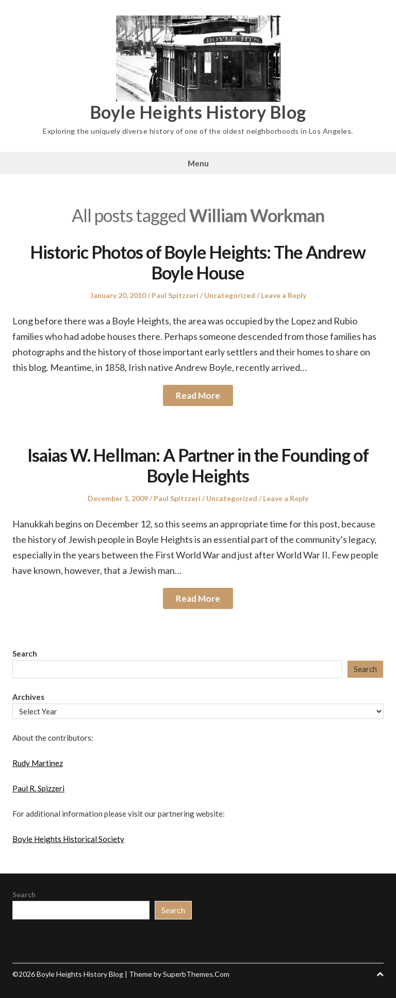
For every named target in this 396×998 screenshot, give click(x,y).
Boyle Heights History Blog (198, 112)
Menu (198, 163)
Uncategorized (229, 295)
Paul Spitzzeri (175, 295)
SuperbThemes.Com (196, 974)
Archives (28, 696)
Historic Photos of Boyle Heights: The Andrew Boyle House (198, 262)
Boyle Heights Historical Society (68, 839)
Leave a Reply (283, 295)
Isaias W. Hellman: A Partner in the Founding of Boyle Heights (198, 465)
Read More (198, 395)
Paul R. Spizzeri (38, 788)
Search (24, 653)
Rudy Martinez (37, 763)
